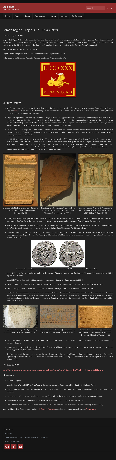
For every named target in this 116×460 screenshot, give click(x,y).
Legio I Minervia (97, 370)
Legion (23, 370)
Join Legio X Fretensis (46, 409)
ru (107, 8)
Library (53, 16)
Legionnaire (31, 370)
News (17, 16)
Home (7, 16)
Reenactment (40, 16)
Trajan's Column (65, 370)
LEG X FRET (8, 7)
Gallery (27, 16)
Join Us (64, 16)
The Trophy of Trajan (81, 370)
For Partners (77, 16)
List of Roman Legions (11, 370)
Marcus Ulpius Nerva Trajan (47, 370)
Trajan (16, 111)
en (111, 8)
